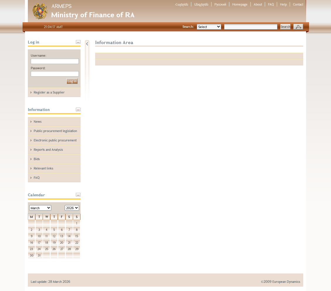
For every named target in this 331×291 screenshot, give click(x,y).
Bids (37, 159)
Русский (220, 4)
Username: (38, 55)
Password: (38, 68)
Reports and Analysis (48, 149)
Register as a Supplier (49, 92)
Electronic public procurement (55, 140)
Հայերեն (181, 4)
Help (283, 4)
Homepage (240, 4)
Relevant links (43, 168)
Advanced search (298, 27)
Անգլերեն (201, 4)
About (258, 4)
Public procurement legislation (55, 131)
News (38, 121)
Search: (188, 26)
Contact (298, 4)
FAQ (271, 4)
